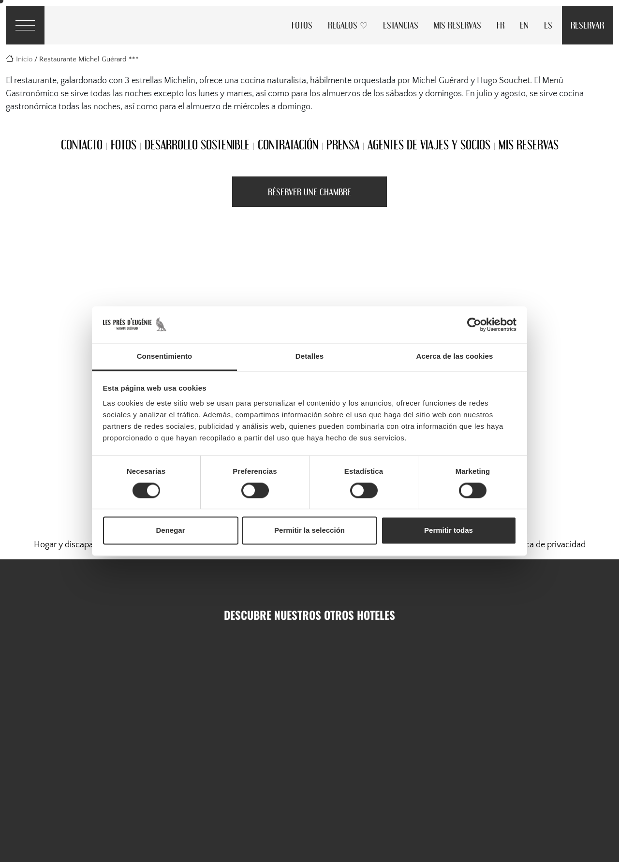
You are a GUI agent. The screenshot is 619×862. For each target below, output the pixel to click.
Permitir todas (448, 530)
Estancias (400, 25)
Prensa (342, 144)
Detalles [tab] (309, 356)
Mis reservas (457, 25)
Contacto (82, 144)
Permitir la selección (309, 530)
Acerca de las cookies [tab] (454, 356)
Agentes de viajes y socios (429, 144)
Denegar (170, 530)
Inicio (24, 59)
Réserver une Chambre (309, 192)
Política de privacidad (546, 545)
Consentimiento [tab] (164, 356)
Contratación (288, 144)
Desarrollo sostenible (197, 144)
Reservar (587, 25)
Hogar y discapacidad (74, 545)
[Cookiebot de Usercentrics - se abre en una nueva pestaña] (474, 324)
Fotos (302, 25)
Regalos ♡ (348, 25)
